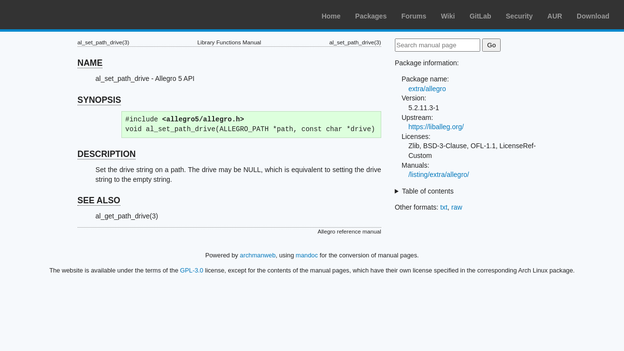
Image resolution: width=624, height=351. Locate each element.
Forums (413, 16)
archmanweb (257, 255)
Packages (371, 16)
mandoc (307, 255)
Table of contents (428, 191)
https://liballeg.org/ (436, 127)
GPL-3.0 (191, 270)
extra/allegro (427, 89)
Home (331, 16)
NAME (90, 63)
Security (519, 16)
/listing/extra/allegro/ (439, 174)
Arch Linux (53, 14)
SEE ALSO (99, 200)
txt (444, 207)
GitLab (480, 16)
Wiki (448, 16)
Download (593, 16)
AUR (554, 16)
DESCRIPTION (107, 154)
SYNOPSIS (99, 100)
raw (457, 207)
